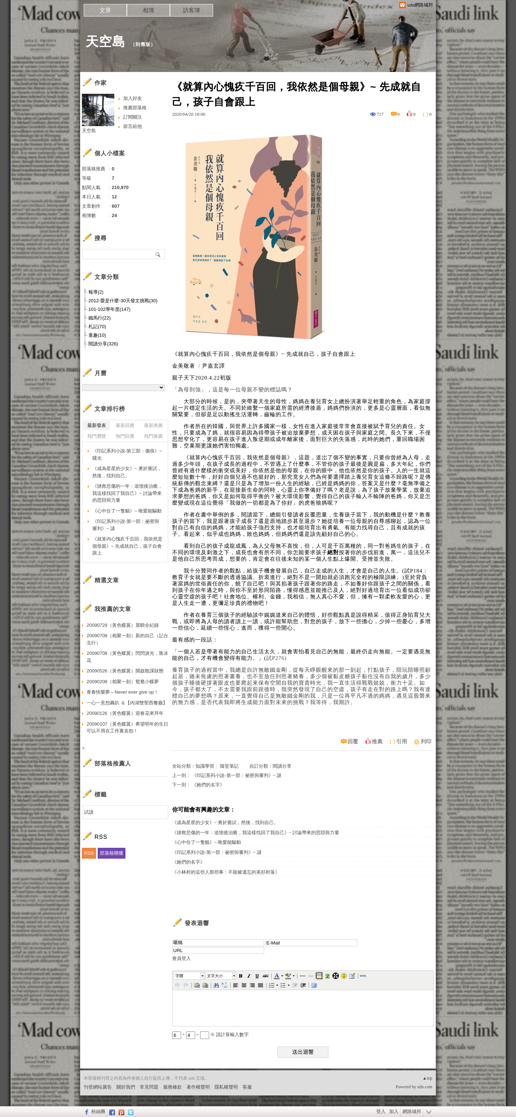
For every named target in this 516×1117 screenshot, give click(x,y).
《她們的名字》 (208, 784)
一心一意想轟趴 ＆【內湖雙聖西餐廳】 (127, 702)
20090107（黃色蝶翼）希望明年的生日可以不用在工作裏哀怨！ (127, 727)
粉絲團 (98, 1111)
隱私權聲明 (226, 1087)
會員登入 (181, 958)
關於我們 (125, 1087)
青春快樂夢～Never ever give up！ (122, 692)
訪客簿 (191, 10)
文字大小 (215, 976)
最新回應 (125, 425)
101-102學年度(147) (109, 309)
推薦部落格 (135, 107)
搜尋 (158, 254)
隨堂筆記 (229, 766)
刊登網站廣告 (98, 1087)
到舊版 (143, 44)
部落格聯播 (111, 853)
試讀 (88, 812)
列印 (426, 741)
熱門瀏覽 (96, 436)
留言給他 (132, 126)
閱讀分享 (282, 766)
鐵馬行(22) (99, 318)
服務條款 (172, 1087)
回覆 (352, 741)
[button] (189, 976)
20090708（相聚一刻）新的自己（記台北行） (127, 639)
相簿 (148, 10)
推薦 (377, 741)
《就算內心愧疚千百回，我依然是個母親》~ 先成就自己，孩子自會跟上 (127, 546)
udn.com (424, 1086)
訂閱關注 (132, 117)
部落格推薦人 (113, 763)
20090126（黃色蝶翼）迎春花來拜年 (125, 713)
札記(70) (97, 326)
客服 (247, 1087)
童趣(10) (97, 335)
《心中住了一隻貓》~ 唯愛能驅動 (206, 842)
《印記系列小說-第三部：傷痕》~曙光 (127, 454)
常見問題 (149, 1087)
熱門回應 (125, 436)
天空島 (105, 41)
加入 (393, 1111)
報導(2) (95, 292)
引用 (401, 741)
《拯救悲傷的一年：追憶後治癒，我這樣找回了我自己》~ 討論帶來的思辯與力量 (255, 832)
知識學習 (204, 766)
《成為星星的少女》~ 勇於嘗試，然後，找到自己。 (225, 822)
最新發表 (96, 425)
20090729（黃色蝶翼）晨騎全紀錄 (123, 625)
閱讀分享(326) (103, 343)
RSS (89, 853)
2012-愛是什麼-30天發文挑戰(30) (122, 300)
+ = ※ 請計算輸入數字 (210, 1034)
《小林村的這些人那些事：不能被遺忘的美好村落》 (226, 872)
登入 (381, 1111)
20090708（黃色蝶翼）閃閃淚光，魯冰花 (127, 657)
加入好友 (132, 98)
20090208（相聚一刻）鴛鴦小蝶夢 (123, 681)
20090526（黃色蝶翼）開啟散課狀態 (125, 671)
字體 (179, 976)
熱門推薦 (153, 436)
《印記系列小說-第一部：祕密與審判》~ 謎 (236, 775)
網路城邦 (411, 1111)
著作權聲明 (198, 1087)
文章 (105, 10)
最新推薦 (153, 425)
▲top (427, 1078)
